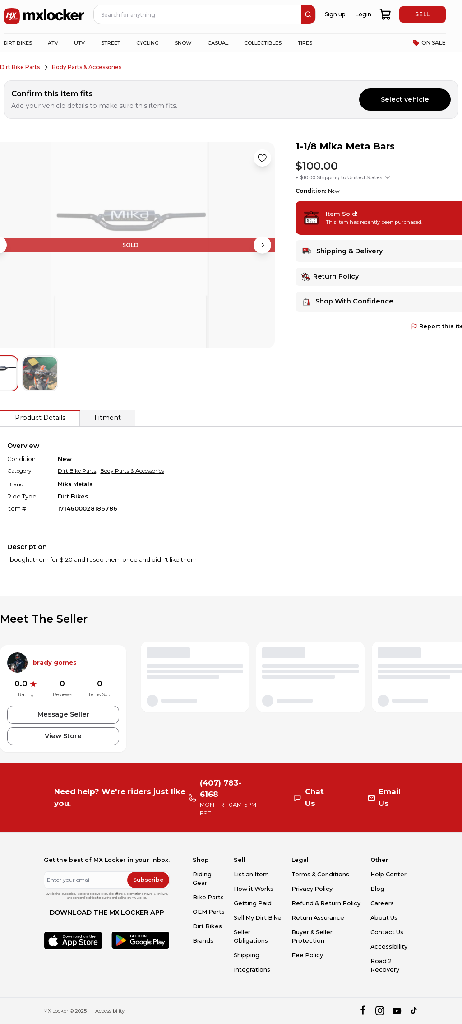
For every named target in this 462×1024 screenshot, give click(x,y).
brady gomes (55, 662)
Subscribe (148, 879)
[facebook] (362, 1011)
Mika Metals (75, 484)
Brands (203, 940)
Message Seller (63, 714)
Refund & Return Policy (325, 903)
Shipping (246, 955)
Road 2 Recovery (384, 965)
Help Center (388, 874)
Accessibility (388, 946)
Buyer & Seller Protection (312, 936)
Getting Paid (253, 903)
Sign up (335, 14)
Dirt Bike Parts (20, 67)
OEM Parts (209, 911)
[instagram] (379, 1011)
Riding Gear (202, 878)
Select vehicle (405, 99)
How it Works (253, 888)
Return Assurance (317, 917)
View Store (63, 736)
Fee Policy (307, 955)
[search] (308, 14)
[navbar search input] (197, 14)
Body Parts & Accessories (86, 67)
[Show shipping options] (387, 177)
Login (363, 14)
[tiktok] (414, 1011)
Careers (382, 903)
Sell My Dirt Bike (258, 917)
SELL (422, 14)
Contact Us (386, 932)
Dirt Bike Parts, (77, 470)
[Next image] (262, 245)
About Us (383, 917)
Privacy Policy (312, 888)
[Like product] (262, 158)
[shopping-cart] (385, 14)
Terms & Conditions (320, 874)
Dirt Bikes (73, 496)
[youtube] (397, 1011)
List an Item (251, 874)
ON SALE (429, 43)
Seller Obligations (251, 936)
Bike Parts (208, 897)
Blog (377, 888)
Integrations (252, 969)
